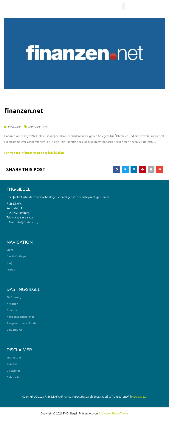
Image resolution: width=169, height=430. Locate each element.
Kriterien (12, 303)
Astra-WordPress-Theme (113, 413)
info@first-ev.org (27, 222)
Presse (11, 269)
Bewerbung (14, 329)
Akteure (12, 310)
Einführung (14, 297)
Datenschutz (15, 377)
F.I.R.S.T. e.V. (139, 396)
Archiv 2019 (34, 126)
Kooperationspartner (20, 316)
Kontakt (12, 364)
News (45, 126)
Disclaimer (13, 370)
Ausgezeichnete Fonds (21, 323)
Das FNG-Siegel (17, 256)
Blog (10, 263)
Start (10, 250)
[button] (123, 6)
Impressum (14, 357)
